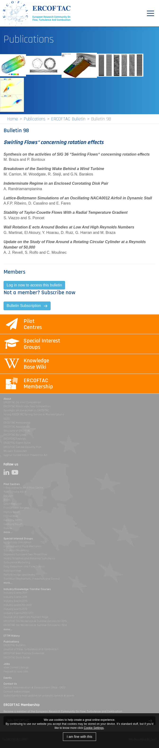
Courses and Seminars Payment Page (26, 617)
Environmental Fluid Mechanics (22, 546)
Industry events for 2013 (18, 605)
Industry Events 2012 (15, 609)
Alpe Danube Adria (15, 492)
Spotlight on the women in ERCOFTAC (26, 410)
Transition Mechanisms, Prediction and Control (32, 579)
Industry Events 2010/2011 (19, 613)
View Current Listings (16, 667)
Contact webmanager (17, 691)
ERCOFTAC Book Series (17, 657)
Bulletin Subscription (24, 306)
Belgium (8, 496)
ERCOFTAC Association (16, 427)
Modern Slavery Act (15, 451)
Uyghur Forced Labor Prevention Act (25, 455)
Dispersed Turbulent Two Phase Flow (25, 554)
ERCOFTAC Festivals (15, 439)
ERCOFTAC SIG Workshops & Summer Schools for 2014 (35, 625)
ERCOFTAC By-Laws (15, 435)
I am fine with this (79, 737)
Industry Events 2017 (15, 593)
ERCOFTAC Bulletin (68, 119)
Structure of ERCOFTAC (17, 431)
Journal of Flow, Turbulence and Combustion (31, 649)
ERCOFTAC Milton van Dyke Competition (27, 406)
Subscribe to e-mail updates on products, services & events (39, 695)
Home (12, 119)
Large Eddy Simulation (17, 542)
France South (12, 512)
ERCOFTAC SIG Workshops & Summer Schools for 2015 (35, 621)
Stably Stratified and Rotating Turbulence (29, 558)
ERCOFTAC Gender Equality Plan (22, 447)
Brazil (7, 500)
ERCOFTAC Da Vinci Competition (22, 402)
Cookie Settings (94, 728)
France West (11, 516)
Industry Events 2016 (15, 597)
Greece (8, 528)
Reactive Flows (12, 571)
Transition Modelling (16, 550)
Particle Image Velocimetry (19, 575)
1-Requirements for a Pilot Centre (23, 488)
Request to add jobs (16, 671)
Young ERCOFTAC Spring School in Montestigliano (34, 414)
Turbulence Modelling (17, 562)
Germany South (13, 524)
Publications (34, 119)
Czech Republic (13, 504)
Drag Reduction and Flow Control (24, 566)
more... (8, 532)
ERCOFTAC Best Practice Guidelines (24, 653)
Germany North (13, 520)
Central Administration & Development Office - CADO (35, 687)
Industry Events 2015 (15, 601)
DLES (7, 418)
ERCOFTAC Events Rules (17, 443)
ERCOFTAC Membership (17, 422)
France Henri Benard (16, 508)
